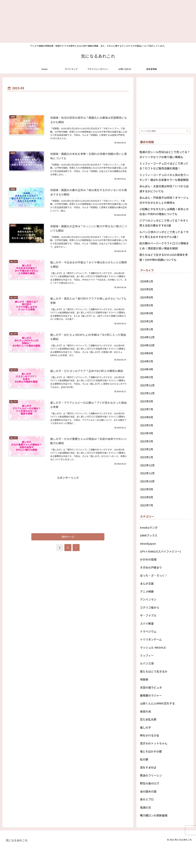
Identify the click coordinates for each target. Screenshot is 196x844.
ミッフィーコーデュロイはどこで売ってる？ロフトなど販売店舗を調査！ (163, 165)
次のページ (67, 537)
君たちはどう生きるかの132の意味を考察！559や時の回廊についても (163, 257)
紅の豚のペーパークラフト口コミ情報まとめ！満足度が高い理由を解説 (164, 245)
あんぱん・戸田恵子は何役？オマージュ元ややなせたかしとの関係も (164, 200)
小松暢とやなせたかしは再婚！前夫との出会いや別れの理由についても (164, 211)
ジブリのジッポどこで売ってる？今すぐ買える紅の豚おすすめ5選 (163, 222)
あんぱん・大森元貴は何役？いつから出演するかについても (164, 188)
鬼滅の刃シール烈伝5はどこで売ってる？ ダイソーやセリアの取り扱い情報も (164, 154)
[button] (187, 131)
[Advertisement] (91, 21)
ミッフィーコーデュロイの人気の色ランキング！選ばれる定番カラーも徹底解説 (164, 177)
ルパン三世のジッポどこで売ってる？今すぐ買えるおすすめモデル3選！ (164, 234)
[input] (165, 131)
